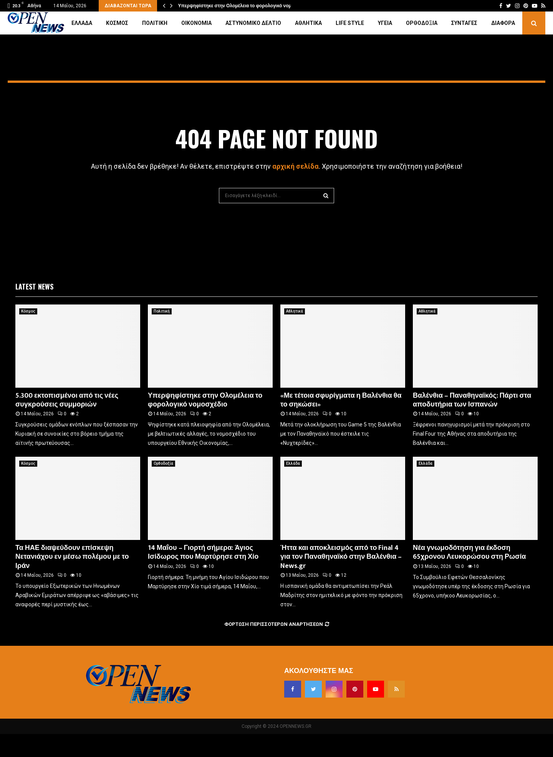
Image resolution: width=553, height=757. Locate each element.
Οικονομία (196, 23)
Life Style (350, 23)
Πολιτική (154, 23)
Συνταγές (464, 23)
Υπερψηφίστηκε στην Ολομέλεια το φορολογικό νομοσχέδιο (243, 6)
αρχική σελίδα (295, 166)
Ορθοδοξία (421, 23)
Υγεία (385, 23)
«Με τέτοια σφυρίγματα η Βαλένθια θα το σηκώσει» (341, 400)
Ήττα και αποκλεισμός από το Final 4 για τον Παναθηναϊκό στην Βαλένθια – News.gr (341, 557)
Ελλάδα (81, 23)
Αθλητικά (308, 23)
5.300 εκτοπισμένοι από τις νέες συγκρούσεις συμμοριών (66, 400)
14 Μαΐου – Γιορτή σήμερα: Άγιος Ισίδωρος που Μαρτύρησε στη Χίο (203, 552)
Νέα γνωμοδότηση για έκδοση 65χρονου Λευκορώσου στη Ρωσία (469, 552)
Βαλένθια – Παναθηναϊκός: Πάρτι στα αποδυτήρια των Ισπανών (472, 400)
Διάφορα (503, 23)
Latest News (34, 286)
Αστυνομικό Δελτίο (253, 23)
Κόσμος (117, 23)
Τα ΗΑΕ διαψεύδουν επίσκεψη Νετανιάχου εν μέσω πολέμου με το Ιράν (72, 557)
